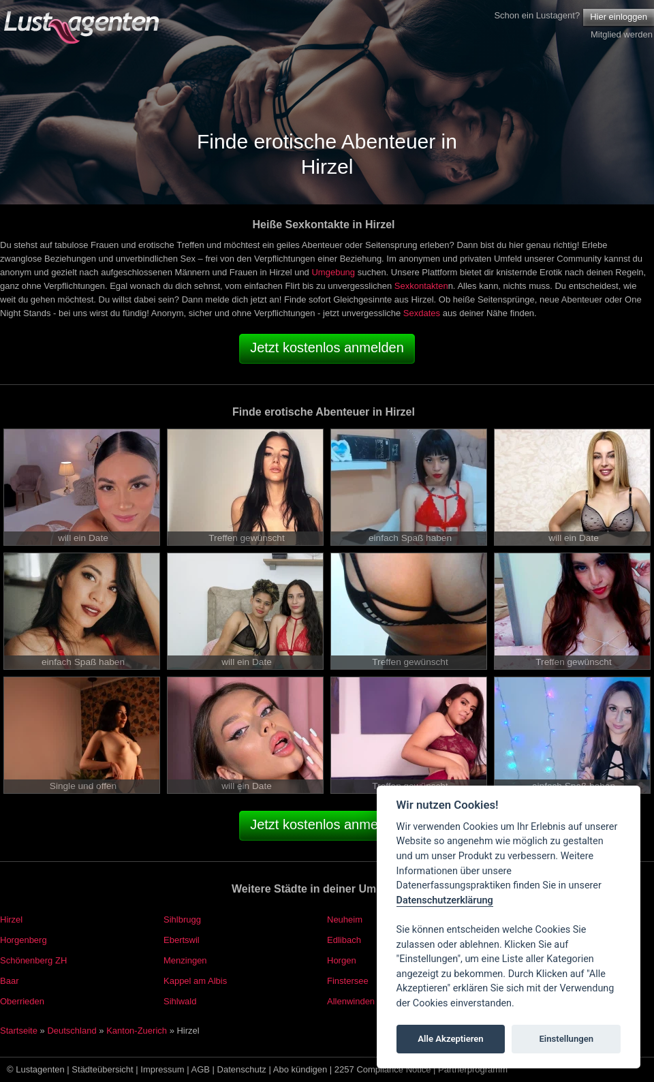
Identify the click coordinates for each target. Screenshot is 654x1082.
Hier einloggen (618, 17)
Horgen (341, 960)
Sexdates (421, 313)
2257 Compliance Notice (382, 1069)
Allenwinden (351, 1001)
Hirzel (11, 919)
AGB (200, 1069)
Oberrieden (22, 1001)
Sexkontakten (421, 286)
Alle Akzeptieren (450, 1039)
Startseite (18, 1030)
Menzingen (185, 960)
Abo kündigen (300, 1069)
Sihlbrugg (182, 919)
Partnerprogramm (473, 1069)
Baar (9, 981)
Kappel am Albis (195, 981)
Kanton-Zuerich (136, 1030)
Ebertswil (182, 940)
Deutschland (71, 1030)
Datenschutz (241, 1069)
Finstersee (348, 981)
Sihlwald (180, 1001)
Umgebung (333, 272)
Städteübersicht (102, 1069)
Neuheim (344, 919)
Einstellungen (566, 1039)
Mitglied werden (622, 34)
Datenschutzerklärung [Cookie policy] (444, 900)
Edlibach (344, 940)
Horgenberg (23, 940)
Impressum (162, 1069)
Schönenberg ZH (33, 960)
